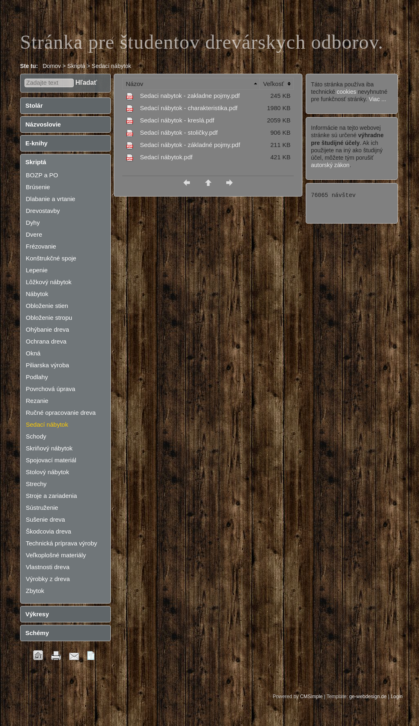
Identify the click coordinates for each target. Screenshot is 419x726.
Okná (33, 353)
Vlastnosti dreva (48, 566)
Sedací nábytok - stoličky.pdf (179, 132)
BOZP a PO (42, 175)
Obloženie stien (47, 305)
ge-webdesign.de (367, 696)
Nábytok (37, 293)
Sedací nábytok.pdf (166, 157)
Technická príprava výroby (61, 543)
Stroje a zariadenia (51, 495)
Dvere (34, 234)
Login (397, 696)
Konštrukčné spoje (51, 258)
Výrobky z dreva (48, 578)
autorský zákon (330, 165)
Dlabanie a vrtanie (50, 198)
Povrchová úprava (50, 388)
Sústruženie (42, 507)
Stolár (34, 105)
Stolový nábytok (47, 471)
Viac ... (377, 99)
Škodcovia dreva (48, 531)
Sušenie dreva (45, 519)
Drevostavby (43, 210)
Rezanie (37, 400)
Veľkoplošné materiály (56, 555)
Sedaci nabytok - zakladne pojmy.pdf (190, 95)
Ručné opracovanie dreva (61, 412)
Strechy (36, 483)
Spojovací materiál (51, 460)
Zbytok (35, 590)
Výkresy (37, 614)
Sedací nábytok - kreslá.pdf (177, 120)
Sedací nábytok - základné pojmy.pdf (190, 144)
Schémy (37, 632)
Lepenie (36, 270)
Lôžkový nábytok (49, 281)
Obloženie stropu (49, 317)
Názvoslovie (43, 124)
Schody (36, 436)
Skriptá (35, 161)
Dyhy (33, 222)
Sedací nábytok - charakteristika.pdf (188, 107)
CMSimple (311, 696)
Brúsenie (38, 186)
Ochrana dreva (46, 341)
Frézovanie (41, 246)
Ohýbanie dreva (47, 329)
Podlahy (37, 376)
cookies (346, 91)
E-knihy (36, 143)
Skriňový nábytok (49, 448)
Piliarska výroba (47, 365)
